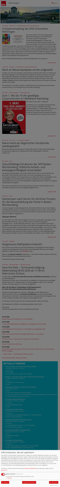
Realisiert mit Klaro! (54, 485)
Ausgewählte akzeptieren (29, 482)
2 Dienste (9, 478)
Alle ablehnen (5, 482)
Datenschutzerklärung (30, 468)
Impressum (4, 470)
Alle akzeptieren (53, 482)
